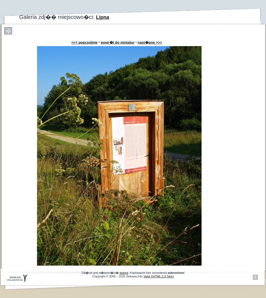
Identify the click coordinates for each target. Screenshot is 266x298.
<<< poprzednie (84, 42)
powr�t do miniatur (118, 42)
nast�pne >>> (150, 42)
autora (124, 272)
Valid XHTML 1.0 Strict (158, 276)
